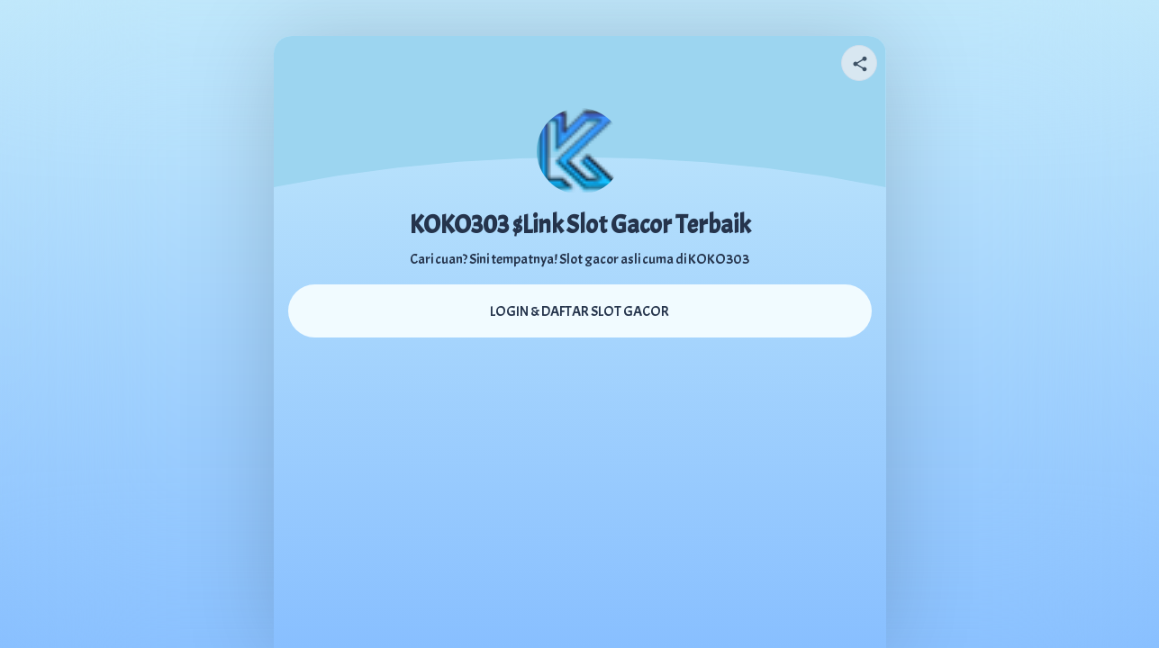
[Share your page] (859, 63)
